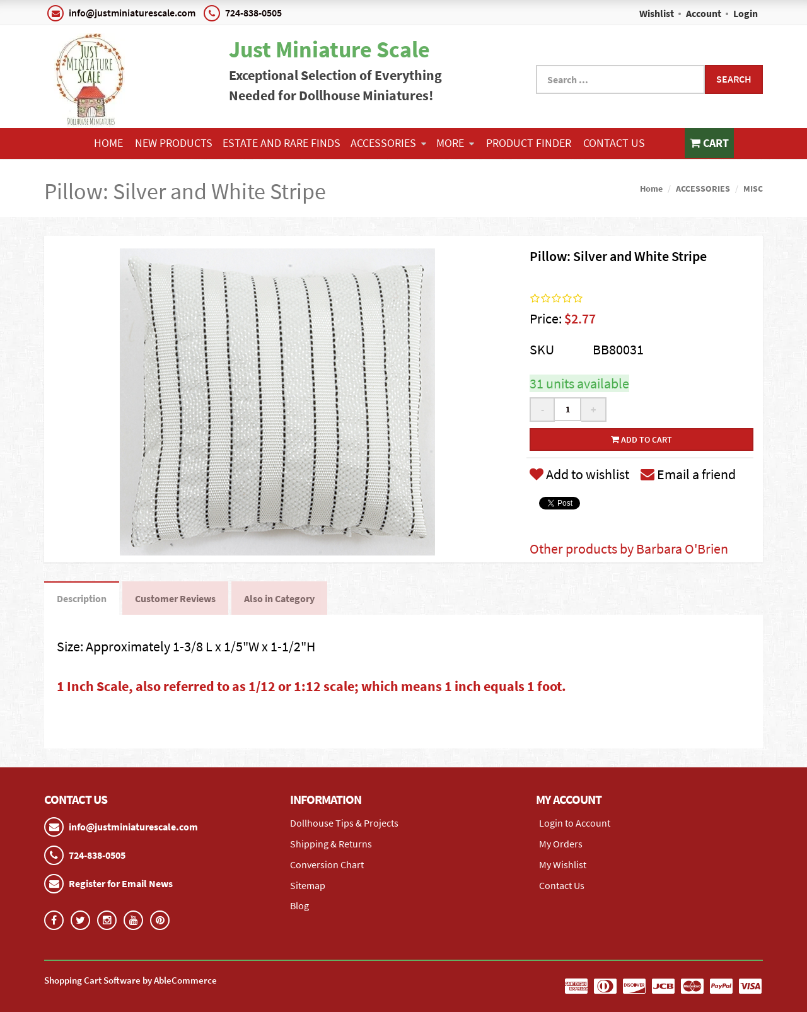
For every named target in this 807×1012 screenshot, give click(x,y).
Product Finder (528, 143)
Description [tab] (82, 598)
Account (703, 13)
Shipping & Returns (331, 843)
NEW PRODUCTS (173, 143)
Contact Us (614, 143)
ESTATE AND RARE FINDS (281, 143)
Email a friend (688, 474)
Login (745, 13)
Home (108, 143)
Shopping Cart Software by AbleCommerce (130, 980)
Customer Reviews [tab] (175, 598)
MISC (753, 188)
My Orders (561, 843)
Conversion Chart (327, 864)
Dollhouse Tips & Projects (344, 823)
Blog (299, 905)
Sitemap (307, 885)
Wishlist (656, 13)
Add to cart (641, 439)
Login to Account (574, 823)
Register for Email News (121, 883)
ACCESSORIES (388, 143)
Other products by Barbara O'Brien (629, 548)
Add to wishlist (579, 474)
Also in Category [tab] (279, 598)
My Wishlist (562, 864)
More (455, 143)
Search (734, 79)
